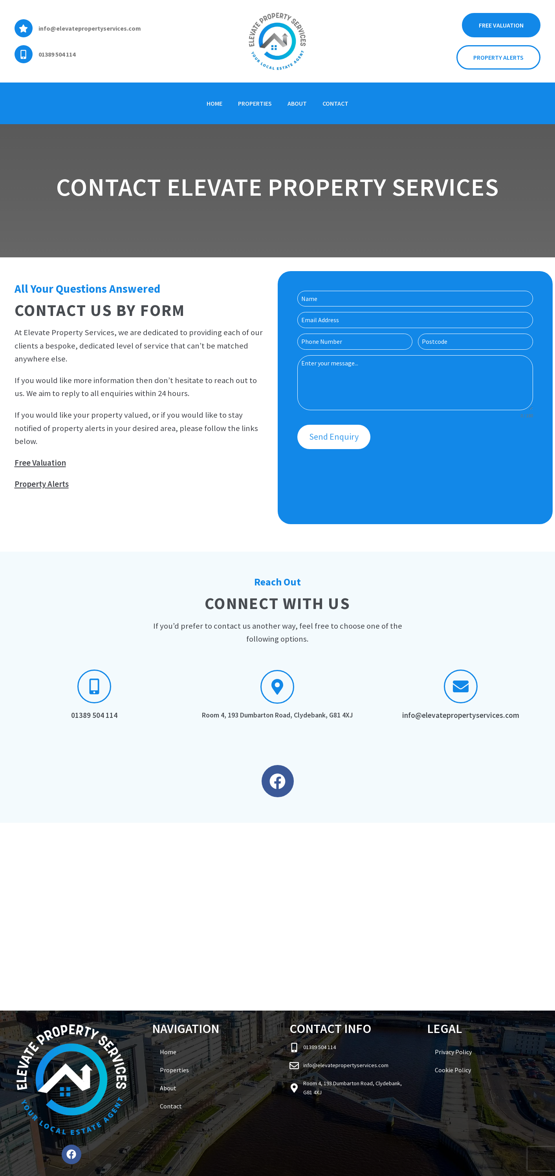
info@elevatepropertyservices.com (89, 28)
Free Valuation (40, 463)
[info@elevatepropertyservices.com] (24, 28)
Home (214, 103)
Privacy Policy (453, 1052)
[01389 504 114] (24, 54)
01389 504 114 (56, 54)
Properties (255, 103)
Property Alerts (42, 484)
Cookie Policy (453, 1070)
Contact (335, 103)
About (297, 103)
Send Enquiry (334, 436)
